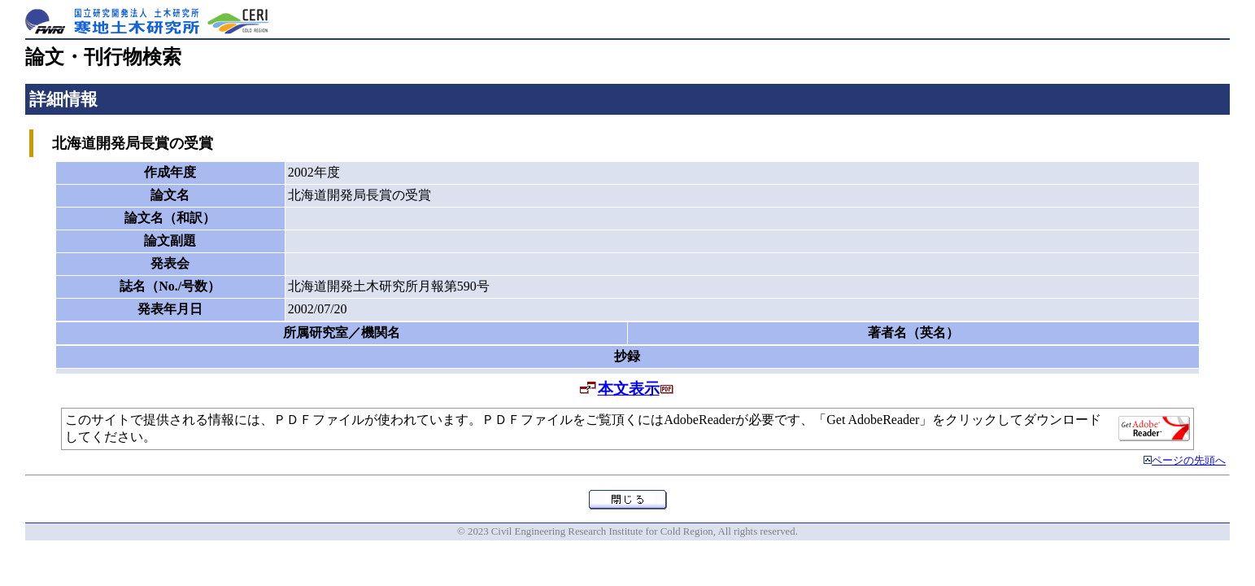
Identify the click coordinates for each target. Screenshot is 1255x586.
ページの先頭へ (1189, 460)
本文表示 (629, 388)
